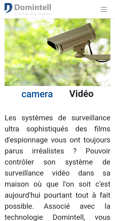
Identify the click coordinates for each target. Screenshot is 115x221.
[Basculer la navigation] (104, 9)
